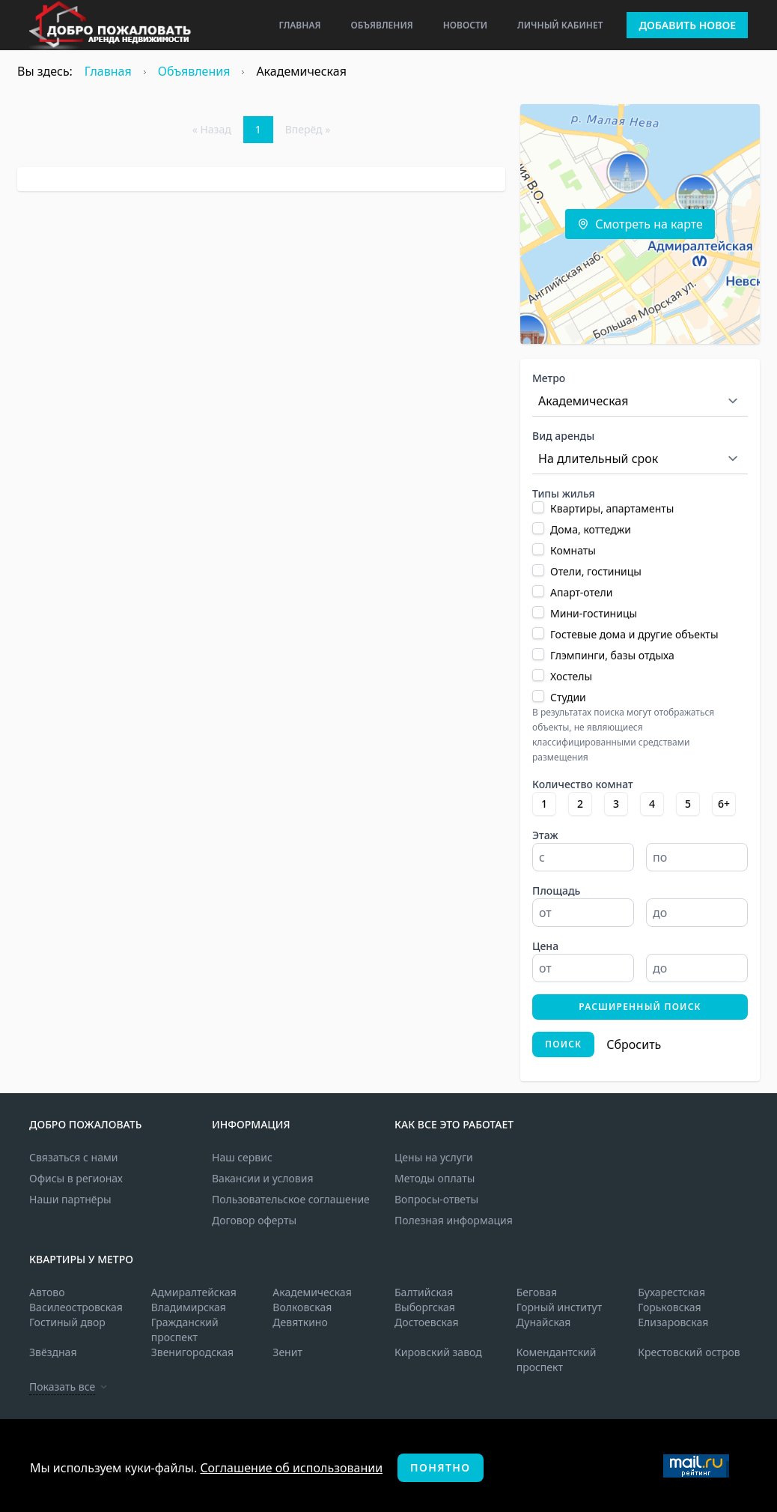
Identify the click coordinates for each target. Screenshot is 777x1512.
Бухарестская (671, 1292)
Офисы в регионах (76, 1178)
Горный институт (560, 1307)
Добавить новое (687, 25)
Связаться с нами (73, 1157)
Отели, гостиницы (596, 571)
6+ (724, 803)
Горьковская (669, 1307)
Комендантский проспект (557, 1359)
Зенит (287, 1352)
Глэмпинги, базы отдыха (612, 655)
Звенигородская (192, 1352)
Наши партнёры (70, 1199)
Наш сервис (242, 1157)
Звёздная (52, 1352)
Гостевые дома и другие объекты (634, 634)
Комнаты (573, 550)
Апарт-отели (581, 592)
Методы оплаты (434, 1178)
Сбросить (633, 1044)
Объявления (381, 25)
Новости (465, 25)
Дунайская (544, 1322)
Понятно (440, 1467)
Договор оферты (254, 1220)
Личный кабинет (560, 25)
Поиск (563, 1044)
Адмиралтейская (194, 1292)
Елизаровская (673, 1322)
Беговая (537, 1292)
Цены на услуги (433, 1157)
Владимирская (188, 1307)
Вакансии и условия (263, 1178)
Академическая (311, 1292)
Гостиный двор (67, 1322)
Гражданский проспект (185, 1329)
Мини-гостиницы (593, 613)
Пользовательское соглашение (291, 1199)
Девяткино (299, 1322)
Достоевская (426, 1322)
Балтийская (423, 1292)
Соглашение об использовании (291, 1468)
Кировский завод (438, 1352)
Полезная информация (453, 1220)
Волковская (302, 1307)
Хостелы (571, 676)
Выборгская (424, 1307)
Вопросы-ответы (436, 1199)
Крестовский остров (689, 1352)
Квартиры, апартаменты (612, 508)
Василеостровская (76, 1307)
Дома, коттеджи (590, 529)
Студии (568, 697)
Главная (299, 25)
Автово (47, 1292)
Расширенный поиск (640, 1006)
